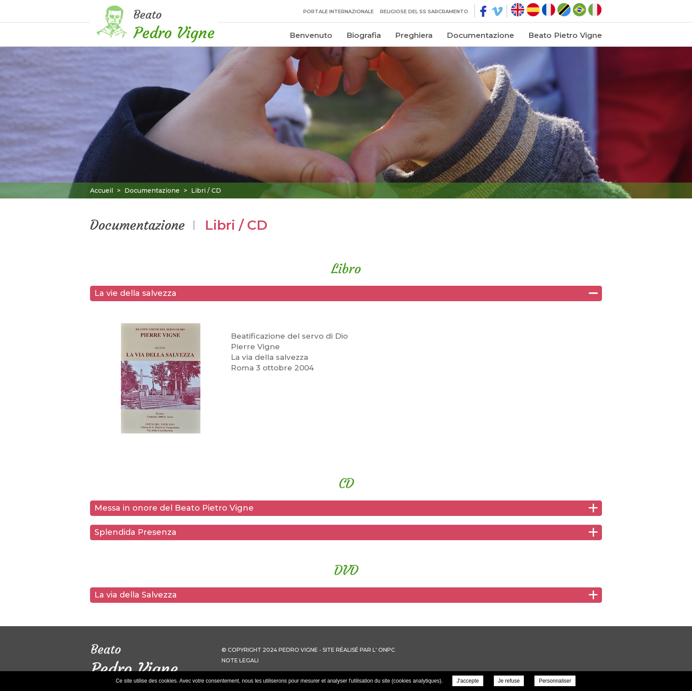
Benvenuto (311, 35)
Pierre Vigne (154, 22)
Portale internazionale (338, 11)
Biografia (363, 35)
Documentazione (480, 35)
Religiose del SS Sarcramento (424, 11)
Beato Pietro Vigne (565, 35)
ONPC (386, 649)
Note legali (240, 660)
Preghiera (413, 35)
